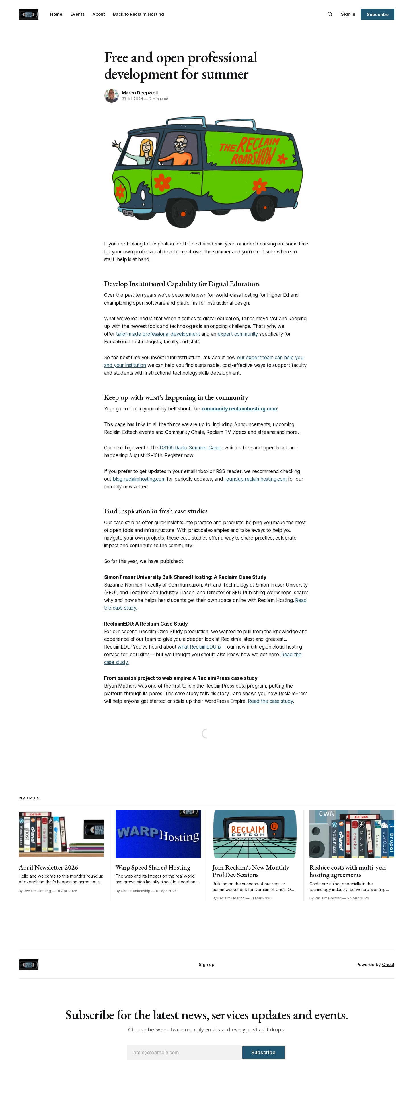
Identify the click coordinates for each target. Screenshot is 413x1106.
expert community (238, 334)
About (99, 14)
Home (56, 14)
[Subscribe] (263, 1052)
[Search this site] (330, 14)
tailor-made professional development (158, 334)
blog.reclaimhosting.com (139, 479)
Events (77, 14)
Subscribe (377, 14)
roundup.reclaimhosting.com (255, 479)
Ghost (388, 964)
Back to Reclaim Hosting (138, 14)
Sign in (348, 14)
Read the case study (270, 701)
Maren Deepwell (140, 93)
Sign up (206, 964)
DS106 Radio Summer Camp (190, 448)
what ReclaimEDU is (199, 647)
